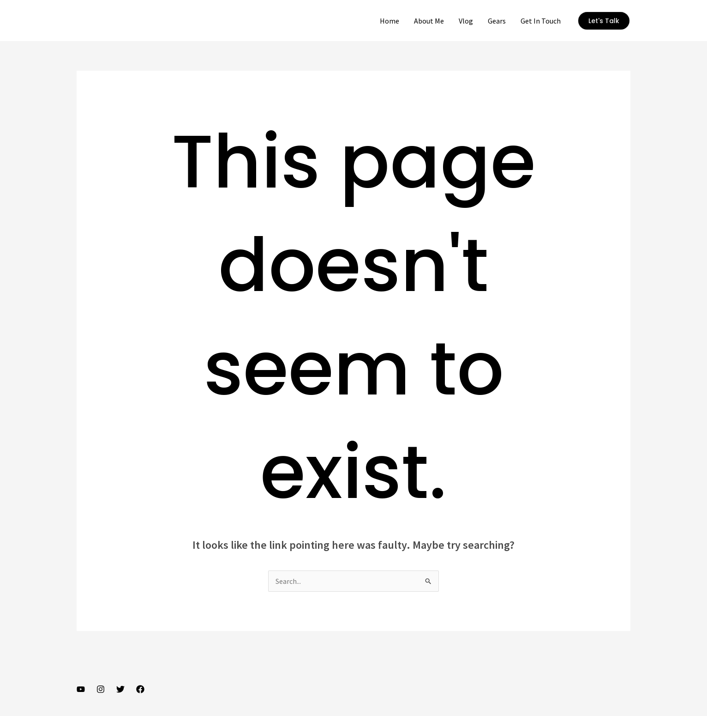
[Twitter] (120, 689)
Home (389, 20)
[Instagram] (100, 689)
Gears (497, 20)
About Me (429, 20)
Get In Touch (541, 20)
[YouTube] (81, 689)
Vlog (466, 20)
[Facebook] (140, 689)
